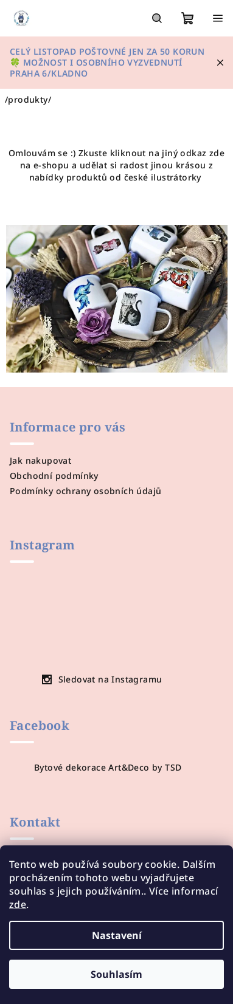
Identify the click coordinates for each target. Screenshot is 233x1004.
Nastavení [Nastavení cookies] (117, 935)
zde (17, 904)
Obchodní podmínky (54, 475)
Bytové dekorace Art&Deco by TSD (107, 767)
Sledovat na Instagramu (110, 679)
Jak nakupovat (40, 460)
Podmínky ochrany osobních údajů (85, 491)
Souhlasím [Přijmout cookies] (116, 974)
